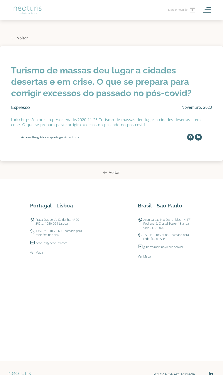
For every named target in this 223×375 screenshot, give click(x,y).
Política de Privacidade (174, 362)
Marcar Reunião (176, 9)
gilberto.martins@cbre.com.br (163, 234)
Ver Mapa (36, 240)
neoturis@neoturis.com (51, 231)
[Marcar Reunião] (192, 10)
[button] (190, 124)
